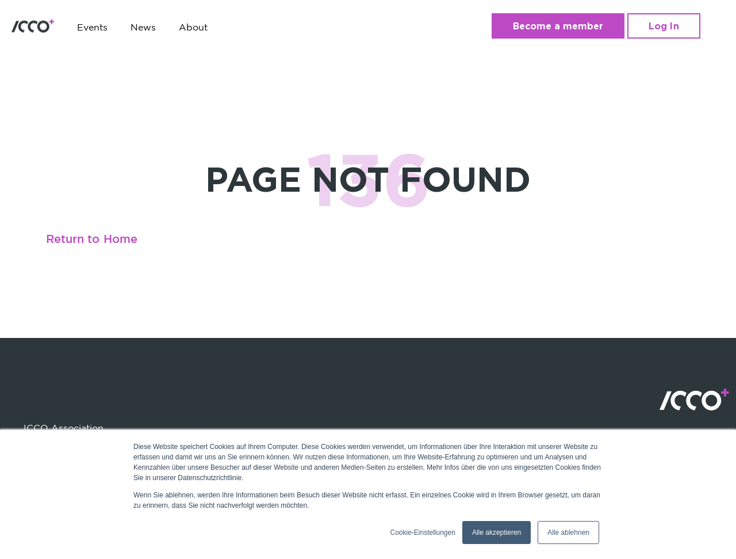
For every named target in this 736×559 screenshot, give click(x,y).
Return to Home (91, 239)
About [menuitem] (193, 27)
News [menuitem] (143, 27)
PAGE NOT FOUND (368, 178)
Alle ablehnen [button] (568, 532)
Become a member (558, 26)
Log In (663, 26)
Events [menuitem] (92, 27)
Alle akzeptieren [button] (496, 532)
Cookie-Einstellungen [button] (422, 532)
